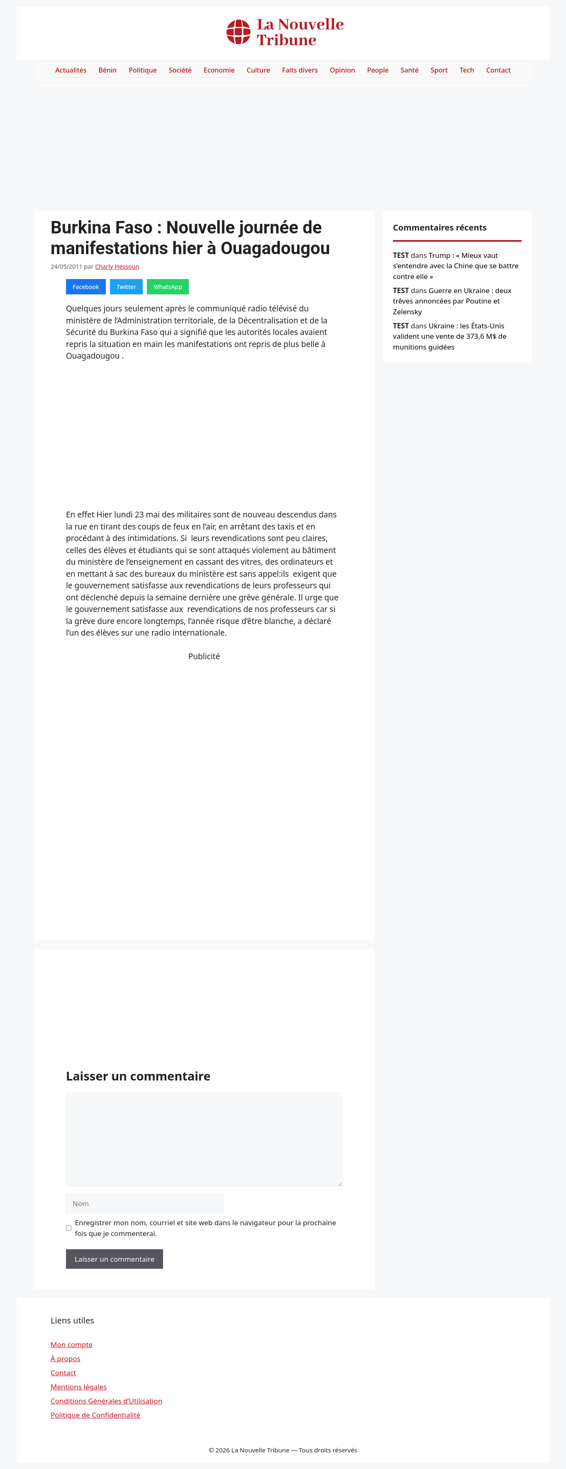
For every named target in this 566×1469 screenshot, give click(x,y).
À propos (66, 1358)
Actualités (70, 70)
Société (180, 70)
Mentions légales (79, 1386)
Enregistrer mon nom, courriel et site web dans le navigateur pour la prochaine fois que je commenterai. (206, 1228)
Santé (410, 70)
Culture (258, 70)
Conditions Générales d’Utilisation (106, 1401)
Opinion (342, 70)
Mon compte (72, 1344)
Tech (467, 70)
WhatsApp (168, 287)
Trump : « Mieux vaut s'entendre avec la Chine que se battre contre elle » (456, 265)
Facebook (86, 287)
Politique (143, 70)
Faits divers (300, 70)
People (378, 70)
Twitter (126, 287)
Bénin (107, 70)
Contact (498, 70)
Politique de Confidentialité (95, 1415)
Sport (439, 70)
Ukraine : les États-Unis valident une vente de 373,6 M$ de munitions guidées (450, 336)
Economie (219, 70)
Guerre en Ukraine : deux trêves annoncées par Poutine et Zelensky (452, 301)
